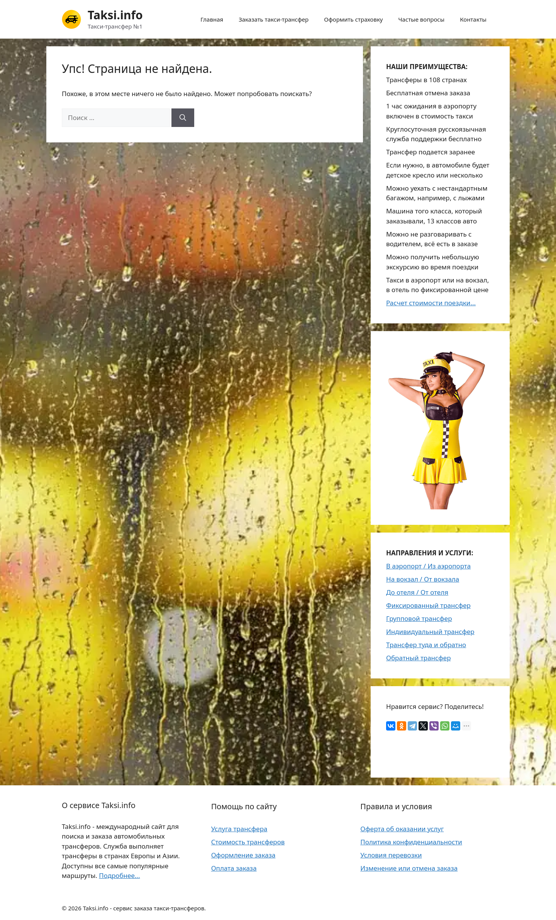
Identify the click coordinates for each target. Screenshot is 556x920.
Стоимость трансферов (248, 841)
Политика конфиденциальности (411, 841)
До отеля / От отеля (417, 592)
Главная (211, 19)
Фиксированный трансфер (428, 605)
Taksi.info (115, 15)
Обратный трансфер (418, 657)
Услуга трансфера (239, 828)
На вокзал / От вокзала (422, 579)
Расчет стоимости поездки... (431, 302)
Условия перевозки (391, 855)
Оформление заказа (243, 855)
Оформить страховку (353, 19)
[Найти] (182, 117)
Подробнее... (119, 875)
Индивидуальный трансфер (430, 631)
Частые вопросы (421, 19)
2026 (74, 908)
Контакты (473, 19)
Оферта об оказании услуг (402, 828)
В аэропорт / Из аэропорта (428, 565)
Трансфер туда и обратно (426, 644)
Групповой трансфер (419, 618)
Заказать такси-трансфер (274, 19)
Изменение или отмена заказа (409, 868)
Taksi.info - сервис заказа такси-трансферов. (144, 908)
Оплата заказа (234, 868)
